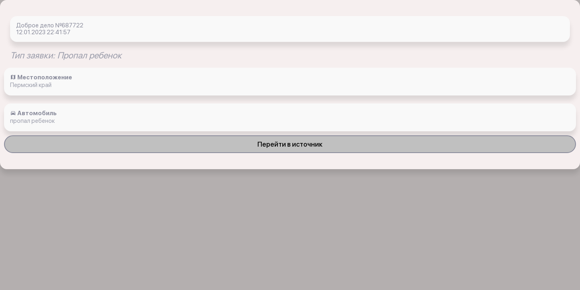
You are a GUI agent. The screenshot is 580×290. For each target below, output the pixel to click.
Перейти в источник (290, 144)
